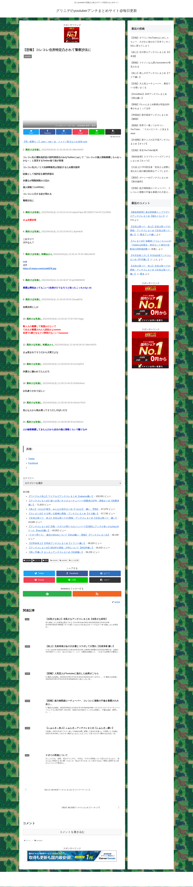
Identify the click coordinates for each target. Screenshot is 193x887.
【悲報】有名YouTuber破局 (144, 150)
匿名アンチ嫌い (148, 234)
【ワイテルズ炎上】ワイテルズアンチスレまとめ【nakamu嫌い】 (61, 496)
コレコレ (37, 560)
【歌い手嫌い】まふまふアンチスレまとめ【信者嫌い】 (56, 552)
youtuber (63, 560)
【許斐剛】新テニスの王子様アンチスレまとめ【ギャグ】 (150, 142)
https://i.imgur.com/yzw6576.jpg (39, 268)
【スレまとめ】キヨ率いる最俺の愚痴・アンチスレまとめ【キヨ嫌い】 (63, 513)
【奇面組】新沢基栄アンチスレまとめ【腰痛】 (149, 117)
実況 (45, 560)
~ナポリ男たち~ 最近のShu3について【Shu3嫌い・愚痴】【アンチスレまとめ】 (69, 535)
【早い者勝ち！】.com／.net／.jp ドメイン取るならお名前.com (55, 141)
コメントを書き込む (72, 832)
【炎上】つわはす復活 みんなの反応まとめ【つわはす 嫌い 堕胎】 (63, 509)
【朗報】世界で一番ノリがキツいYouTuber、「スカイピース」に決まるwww (149, 129)
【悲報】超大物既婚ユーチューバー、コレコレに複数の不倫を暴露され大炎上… (150, 190)
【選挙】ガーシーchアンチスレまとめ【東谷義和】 (149, 179)
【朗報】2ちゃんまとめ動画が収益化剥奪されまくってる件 (149, 106)
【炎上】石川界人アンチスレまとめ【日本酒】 (150, 54)
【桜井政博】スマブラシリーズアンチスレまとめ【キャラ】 (150, 158)
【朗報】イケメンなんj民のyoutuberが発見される (150, 64)
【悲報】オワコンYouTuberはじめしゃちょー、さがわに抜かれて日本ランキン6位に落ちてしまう (150, 41)
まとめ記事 (74, 560)
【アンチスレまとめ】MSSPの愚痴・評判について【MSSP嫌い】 (61, 548)
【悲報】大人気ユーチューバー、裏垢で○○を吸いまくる (150, 85)
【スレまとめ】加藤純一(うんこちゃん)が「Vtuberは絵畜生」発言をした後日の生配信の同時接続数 (150, 245)
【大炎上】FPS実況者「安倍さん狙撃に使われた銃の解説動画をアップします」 (150, 169)
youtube (27, 560)
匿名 (142, 274)
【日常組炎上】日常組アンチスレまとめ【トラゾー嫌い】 (57, 543)
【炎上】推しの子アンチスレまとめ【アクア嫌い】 (150, 75)
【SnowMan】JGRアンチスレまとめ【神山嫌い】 (148, 96)
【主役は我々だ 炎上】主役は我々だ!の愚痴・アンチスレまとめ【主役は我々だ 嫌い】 (73, 518)
